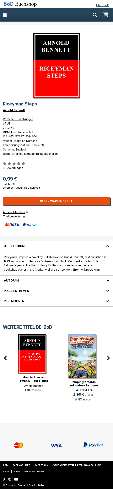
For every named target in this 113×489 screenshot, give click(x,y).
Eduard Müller (83, 390)
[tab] (56, 243)
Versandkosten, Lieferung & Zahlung (77, 465)
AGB (5, 465)
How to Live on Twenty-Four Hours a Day (33, 380)
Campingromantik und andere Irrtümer (83, 383)
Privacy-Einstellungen (29, 471)
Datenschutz (21, 465)
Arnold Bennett (14, 110)
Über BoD (102, 5)
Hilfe (6, 471)
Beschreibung (15, 246)
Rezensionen (14, 301)
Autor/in (11, 280)
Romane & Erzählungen (18, 119)
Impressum (42, 465)
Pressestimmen (16, 291)
